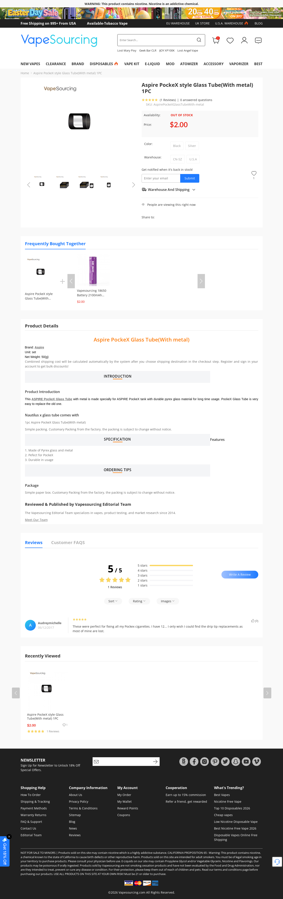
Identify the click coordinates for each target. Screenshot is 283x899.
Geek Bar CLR (147, 50)
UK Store (202, 23)
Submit (190, 178)
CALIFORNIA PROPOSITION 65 (187, 853)
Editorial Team (31, 835)
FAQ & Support (31, 822)
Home (25, 73)
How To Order (31, 795)
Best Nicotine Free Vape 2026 (235, 828)
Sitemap (75, 815)
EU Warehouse (178, 23)
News (73, 828)
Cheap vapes (223, 815)
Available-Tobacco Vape (107, 23)
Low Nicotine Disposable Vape (236, 822)
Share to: (148, 217)
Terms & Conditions (83, 808)
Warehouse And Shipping (169, 189)
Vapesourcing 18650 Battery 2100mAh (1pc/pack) (91, 295)
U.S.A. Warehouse (232, 23)
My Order (124, 795)
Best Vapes (222, 795)
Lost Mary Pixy (126, 50)
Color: (148, 144)
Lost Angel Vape (187, 50)
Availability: (152, 115)
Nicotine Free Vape (227, 801)
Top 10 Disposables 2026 (232, 808)
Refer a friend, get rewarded (186, 801)
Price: (148, 124)
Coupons (123, 815)
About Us (75, 795)
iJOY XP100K (167, 50)
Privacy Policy (78, 801)
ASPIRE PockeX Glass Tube (52, 399)
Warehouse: (153, 157)
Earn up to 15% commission (186, 795)
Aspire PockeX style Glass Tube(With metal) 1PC (67, 73)
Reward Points (127, 808)
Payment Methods (34, 808)
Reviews (75, 835)
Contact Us (28, 828)
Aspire (39, 347)
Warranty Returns (33, 815)
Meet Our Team (36, 520)
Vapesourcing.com (132, 892)
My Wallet (124, 801)
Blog (259, 23)
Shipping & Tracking (35, 801)
